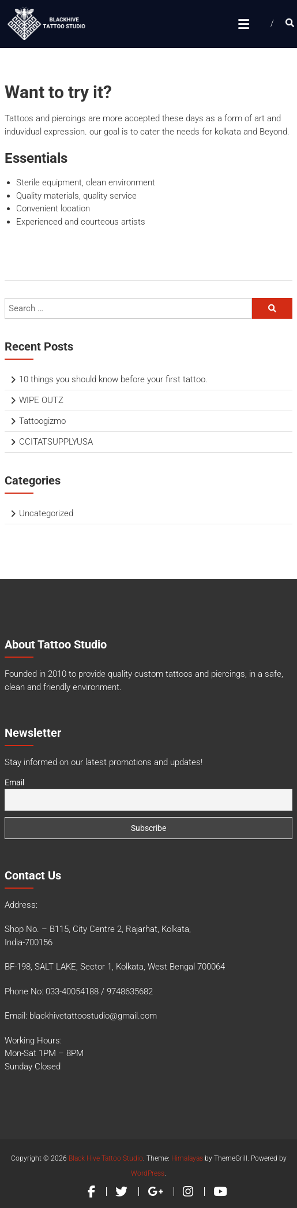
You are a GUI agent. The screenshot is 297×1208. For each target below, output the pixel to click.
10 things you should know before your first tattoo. (113, 379)
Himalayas (187, 1158)
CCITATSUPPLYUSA (56, 442)
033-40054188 (72, 991)
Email (14, 782)
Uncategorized (46, 513)
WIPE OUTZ (41, 400)
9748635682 (130, 991)
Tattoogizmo (42, 421)
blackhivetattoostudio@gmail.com (93, 1016)
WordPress (147, 1173)
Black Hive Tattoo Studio (106, 1158)
